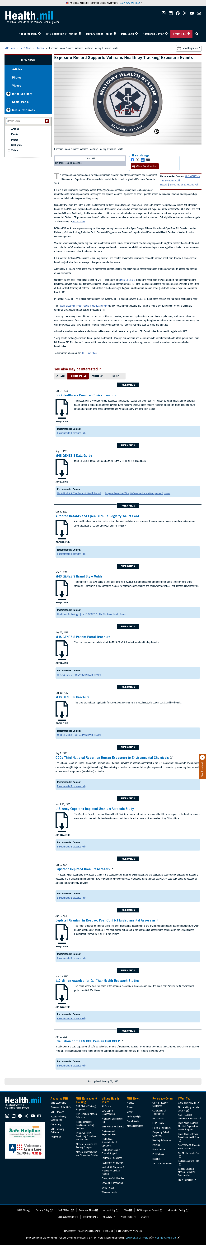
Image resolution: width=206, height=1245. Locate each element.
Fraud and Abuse (87, 1210)
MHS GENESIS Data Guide (74, 455)
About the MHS (28, 34)
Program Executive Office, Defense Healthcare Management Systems (137, 493)
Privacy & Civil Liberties (113, 1178)
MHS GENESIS (127, 280)
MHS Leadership (58, 1102)
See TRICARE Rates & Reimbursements (189, 1147)
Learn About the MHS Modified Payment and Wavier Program (188, 1126)
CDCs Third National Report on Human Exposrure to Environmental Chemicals (112, 758)
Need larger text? (188, 48)
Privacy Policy (42, 1210)
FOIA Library (158, 1123)
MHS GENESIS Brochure (73, 697)
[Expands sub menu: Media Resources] (8, 110)
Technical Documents (162, 1163)
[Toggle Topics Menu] (115, 34)
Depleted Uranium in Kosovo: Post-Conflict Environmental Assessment (107, 920)
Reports (156, 1158)
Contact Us (56, 1137)
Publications (158, 1154)
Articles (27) (97, 376)
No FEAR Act (64, 1210)
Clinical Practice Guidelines (160, 1104)
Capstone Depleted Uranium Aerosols (83, 869)
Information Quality (176, 1210)
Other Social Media (144, 166)
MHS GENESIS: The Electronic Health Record (180, 180)
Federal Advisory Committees (58, 1118)
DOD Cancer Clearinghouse (108, 1112)
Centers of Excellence (112, 1158)
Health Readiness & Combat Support (111, 1152)
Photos (17, 77)
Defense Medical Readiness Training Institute (85, 1125)
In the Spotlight (22, 94)
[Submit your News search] (47, 121)
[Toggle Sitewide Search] (196, 33)
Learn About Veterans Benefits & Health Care (188, 1136)
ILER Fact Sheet (89, 353)
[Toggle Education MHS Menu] (80, 34)
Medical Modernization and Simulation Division (87, 1153)
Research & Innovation (112, 1183)
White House (126, 1217)
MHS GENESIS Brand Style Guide (79, 576)
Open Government (66, 1217)
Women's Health (109, 1192)
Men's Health (108, 1187)
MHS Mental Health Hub (113, 1126)
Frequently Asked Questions (160, 1134)
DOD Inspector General (148, 1210)
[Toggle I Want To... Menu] (188, 34)
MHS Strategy (57, 1112)
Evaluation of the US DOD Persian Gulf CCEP (88, 1041)
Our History (56, 1124)
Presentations (158, 1149)
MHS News (127, 34)
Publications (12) (78, 376)
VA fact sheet (78, 221)
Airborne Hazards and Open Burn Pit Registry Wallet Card (97, 516)
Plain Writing (89, 1217)
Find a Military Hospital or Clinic (188, 1109)
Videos (16, 85)
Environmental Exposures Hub (184, 184)
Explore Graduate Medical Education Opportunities (186, 1172)
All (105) (60, 376)
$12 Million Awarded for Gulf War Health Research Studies (98, 981)
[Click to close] (202, 757)
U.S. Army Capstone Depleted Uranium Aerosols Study (95, 809)
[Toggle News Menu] (136, 34)
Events (14, 134)
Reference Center (153, 34)
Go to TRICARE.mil (187, 1102)
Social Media (20, 102)
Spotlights (16, 145)
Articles (17, 69)
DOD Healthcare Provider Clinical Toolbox (86, 395)
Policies (156, 1145)
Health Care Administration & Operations (109, 1142)
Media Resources (23, 110)
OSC (143, 1217)
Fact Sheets (158, 1118)
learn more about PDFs (165, 1237)
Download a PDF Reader (137, 1237)
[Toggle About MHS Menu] (39, 34)
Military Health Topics (99, 34)
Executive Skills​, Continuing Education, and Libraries (86, 1136)
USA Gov (107, 1217)
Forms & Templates (161, 1127)
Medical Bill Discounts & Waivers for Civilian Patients (113, 1170)
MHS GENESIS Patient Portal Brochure (83, 637)
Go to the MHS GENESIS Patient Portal (189, 1117)
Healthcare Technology (68, 614)
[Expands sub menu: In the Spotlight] (8, 94)
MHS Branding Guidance (57, 1131)
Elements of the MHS (61, 1107)
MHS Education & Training (61, 34)
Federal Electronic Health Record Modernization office (83, 305)
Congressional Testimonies (159, 1112)
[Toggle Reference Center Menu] (166, 34)
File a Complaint (185, 1180)
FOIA (126, 1210)
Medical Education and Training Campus (86, 1146)
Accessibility (109, 1210)
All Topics (106, 1106)
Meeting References (161, 1140)
